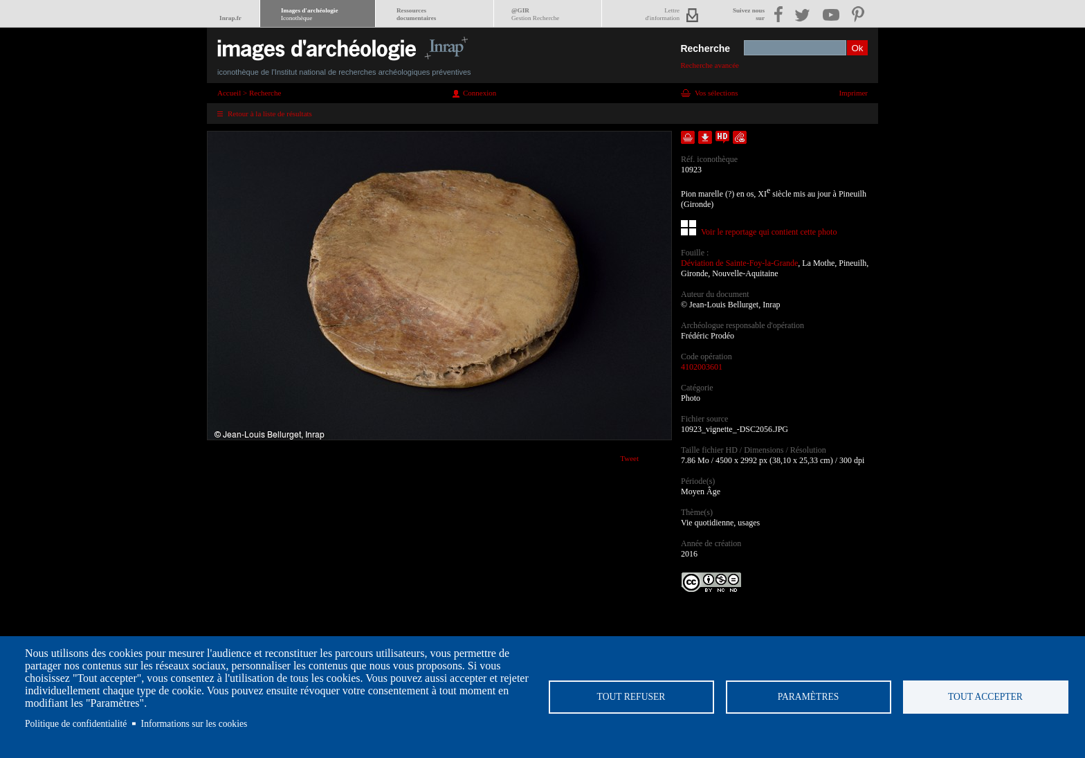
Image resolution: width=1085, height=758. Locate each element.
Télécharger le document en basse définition (705, 137)
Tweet (629, 458)
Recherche (705, 48)
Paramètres (808, 697)
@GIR (535, 14)
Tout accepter (985, 697)
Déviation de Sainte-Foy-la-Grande (739, 263)
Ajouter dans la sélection (688, 137)
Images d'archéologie (309, 14)
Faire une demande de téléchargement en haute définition (722, 137)
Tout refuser (631, 697)
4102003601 (701, 367)
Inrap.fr (230, 18)
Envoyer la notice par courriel (740, 137)
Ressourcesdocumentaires (416, 14)
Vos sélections (716, 93)
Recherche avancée (709, 65)
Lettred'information (663, 14)
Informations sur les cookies (194, 724)
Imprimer (853, 93)
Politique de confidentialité (76, 724)
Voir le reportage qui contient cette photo (769, 232)
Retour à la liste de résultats (270, 113)
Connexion (479, 93)
